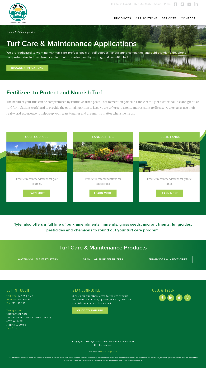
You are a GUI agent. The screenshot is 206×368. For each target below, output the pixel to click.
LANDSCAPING (103, 137)
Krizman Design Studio (108, 352)
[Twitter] (179, 297)
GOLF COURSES (36, 137)
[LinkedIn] (170, 297)
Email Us (11, 328)
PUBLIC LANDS (169, 137)
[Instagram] (187, 297)
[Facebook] (162, 297)
